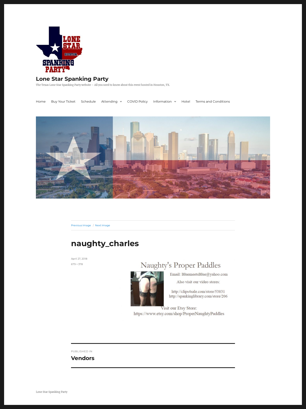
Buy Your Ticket (63, 101)
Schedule (88, 101)
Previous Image (81, 225)
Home (41, 101)
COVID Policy (137, 101)
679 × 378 (77, 264)
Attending (109, 101)
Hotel (185, 101)
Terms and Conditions (213, 101)
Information (162, 101)
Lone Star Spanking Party (72, 78)
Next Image (102, 225)
